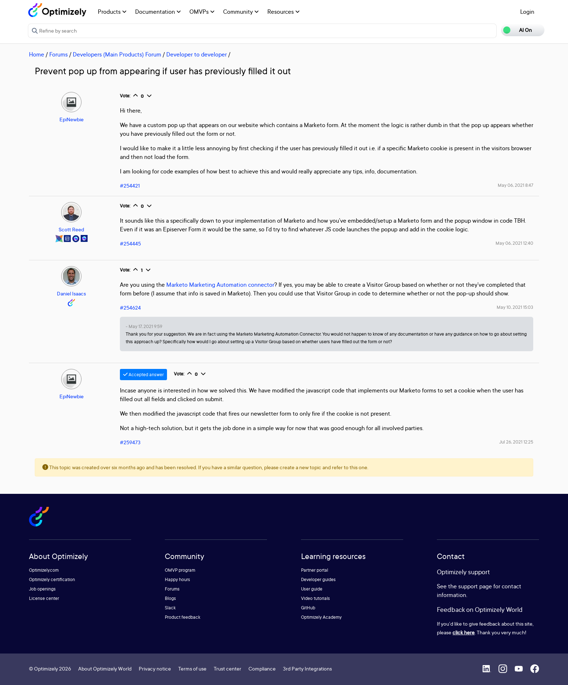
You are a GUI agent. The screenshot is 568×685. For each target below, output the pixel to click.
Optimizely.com (44, 570)
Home (36, 54)
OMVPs (201, 12)
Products (112, 12)
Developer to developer (196, 54)
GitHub (308, 608)
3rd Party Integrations (307, 668)
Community (241, 12)
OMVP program (180, 570)
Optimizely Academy (321, 617)
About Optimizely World (104, 668)
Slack (170, 608)
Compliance (262, 668)
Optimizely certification (52, 579)
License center (44, 598)
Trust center (227, 668)
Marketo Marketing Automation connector (220, 285)
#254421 (130, 185)
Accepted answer (143, 374)
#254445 (130, 243)
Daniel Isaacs (71, 293)
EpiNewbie (71, 119)
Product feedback (182, 617)
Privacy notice (155, 668)
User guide (311, 589)
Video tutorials (315, 598)
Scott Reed (71, 229)
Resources (283, 12)
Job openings (42, 589)
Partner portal (314, 570)
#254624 (130, 307)
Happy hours (177, 579)
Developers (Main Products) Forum (117, 54)
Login (527, 12)
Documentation (158, 12)
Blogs (170, 598)
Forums (58, 54)
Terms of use (192, 668)
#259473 (130, 442)
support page (475, 586)
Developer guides (318, 579)
